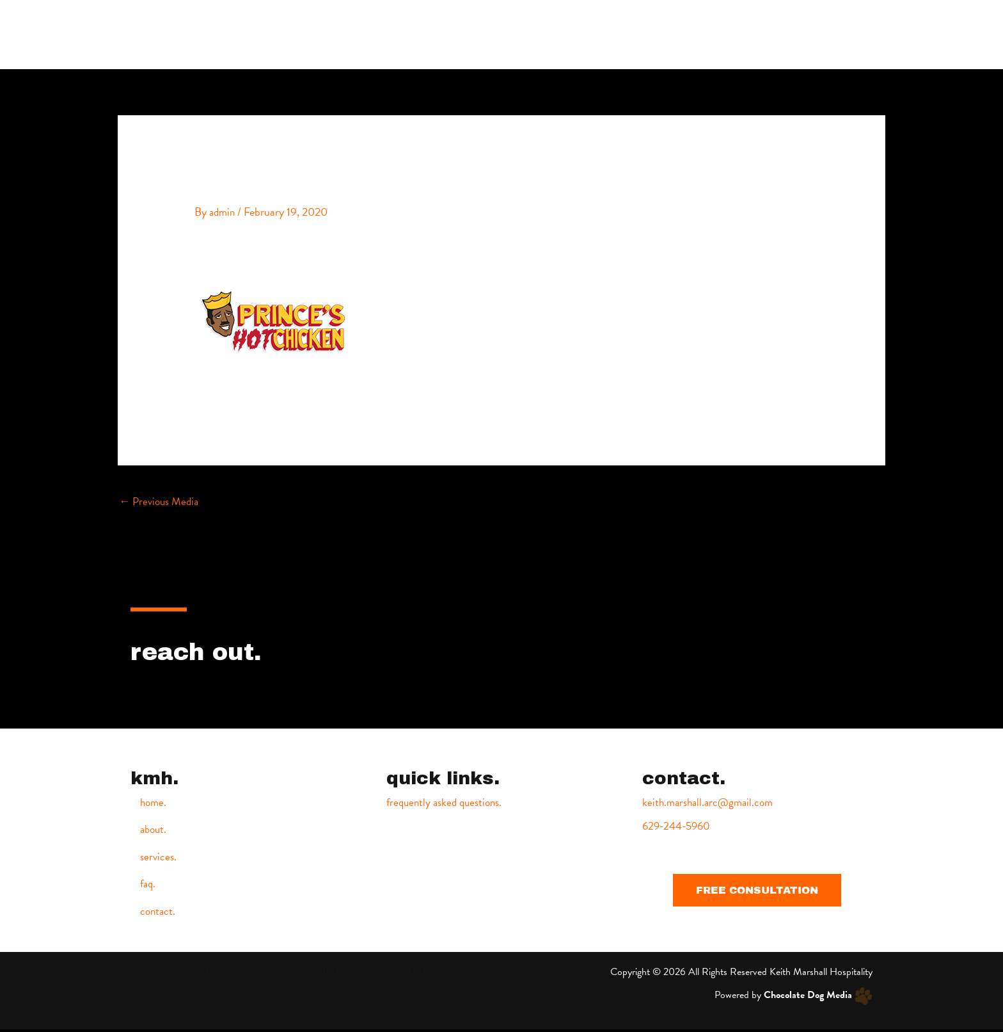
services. (749, 34)
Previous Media (161, 501)
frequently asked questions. (447, 802)
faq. (801, 34)
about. (690, 34)
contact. (854, 34)
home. (636, 34)
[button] (757, 889)
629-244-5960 (678, 825)
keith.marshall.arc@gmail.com (711, 802)
